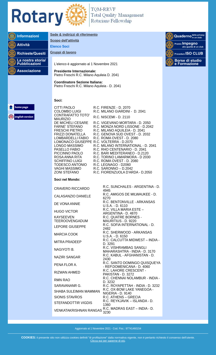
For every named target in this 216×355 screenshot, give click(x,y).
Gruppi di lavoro (63, 52)
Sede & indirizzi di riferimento (74, 34)
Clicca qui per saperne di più (107, 340)
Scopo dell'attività (64, 40)
